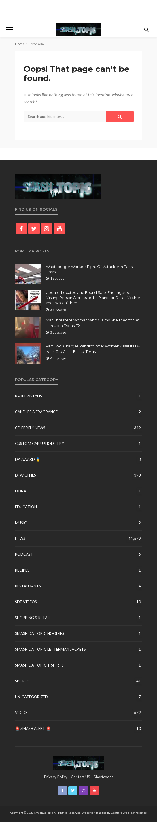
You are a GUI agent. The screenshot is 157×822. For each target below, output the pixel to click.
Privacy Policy (55, 777)
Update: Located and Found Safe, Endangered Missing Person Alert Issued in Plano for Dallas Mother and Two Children (93, 297)
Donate (23, 491)
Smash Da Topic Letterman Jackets (50, 649)
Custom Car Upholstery (39, 443)
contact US (80, 777)
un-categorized (31, 696)
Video (21, 712)
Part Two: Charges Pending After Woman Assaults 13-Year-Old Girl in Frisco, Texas (93, 348)
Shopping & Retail (32, 617)
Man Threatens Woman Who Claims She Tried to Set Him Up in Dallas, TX (93, 323)
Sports (22, 681)
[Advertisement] (79, 10)
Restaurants (28, 586)
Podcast (24, 554)
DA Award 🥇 (27, 459)
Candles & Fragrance (36, 412)
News (20, 538)
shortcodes (103, 777)
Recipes (22, 570)
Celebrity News (30, 427)
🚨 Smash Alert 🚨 (33, 728)
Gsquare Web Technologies (129, 812)
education (26, 507)
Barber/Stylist (30, 396)
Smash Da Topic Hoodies (39, 633)
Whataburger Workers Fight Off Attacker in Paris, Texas (89, 269)
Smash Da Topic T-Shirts (39, 665)
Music (21, 522)
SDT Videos (26, 602)
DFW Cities (25, 475)
